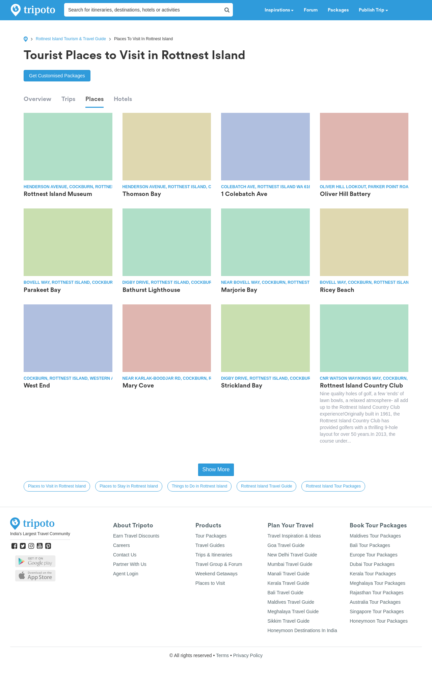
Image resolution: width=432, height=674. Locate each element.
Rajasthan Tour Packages (376, 592)
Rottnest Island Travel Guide (266, 486)
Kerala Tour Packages (373, 573)
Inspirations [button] (279, 10)
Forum (311, 10)
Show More (216, 469)
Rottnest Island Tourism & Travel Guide (71, 38)
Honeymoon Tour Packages (379, 621)
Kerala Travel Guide (288, 583)
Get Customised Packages (57, 75)
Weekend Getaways (216, 573)
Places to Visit (210, 583)
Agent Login (125, 573)
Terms (222, 655)
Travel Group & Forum (218, 564)
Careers (121, 545)
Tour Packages (211, 536)
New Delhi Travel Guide (292, 554)
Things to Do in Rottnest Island (199, 486)
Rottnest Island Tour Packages (333, 486)
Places (94, 99)
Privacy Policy (248, 655)
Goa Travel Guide (286, 545)
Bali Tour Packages (370, 545)
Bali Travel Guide (286, 592)
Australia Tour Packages (375, 602)
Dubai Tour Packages (372, 564)
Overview (37, 99)
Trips (68, 99)
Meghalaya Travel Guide (293, 611)
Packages (338, 10)
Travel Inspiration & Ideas (294, 536)
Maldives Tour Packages (375, 536)
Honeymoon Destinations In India (302, 630)
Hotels (123, 99)
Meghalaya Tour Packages (377, 583)
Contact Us (124, 554)
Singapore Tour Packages (377, 611)
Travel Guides (210, 545)
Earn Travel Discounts (136, 536)
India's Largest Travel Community (40, 533)
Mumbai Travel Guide (290, 564)
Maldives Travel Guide (291, 602)
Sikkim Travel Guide (288, 621)
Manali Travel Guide (289, 573)
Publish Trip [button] (373, 10)
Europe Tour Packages (373, 554)
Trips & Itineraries (213, 554)
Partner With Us (129, 564)
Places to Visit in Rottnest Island (57, 486)
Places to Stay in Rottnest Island (129, 486)
